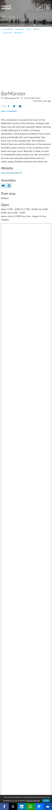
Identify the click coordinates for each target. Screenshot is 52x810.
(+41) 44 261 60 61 (32, 98)
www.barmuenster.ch (11, 173)
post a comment (9, 111)
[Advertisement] (26, 61)
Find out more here (33, 800)
